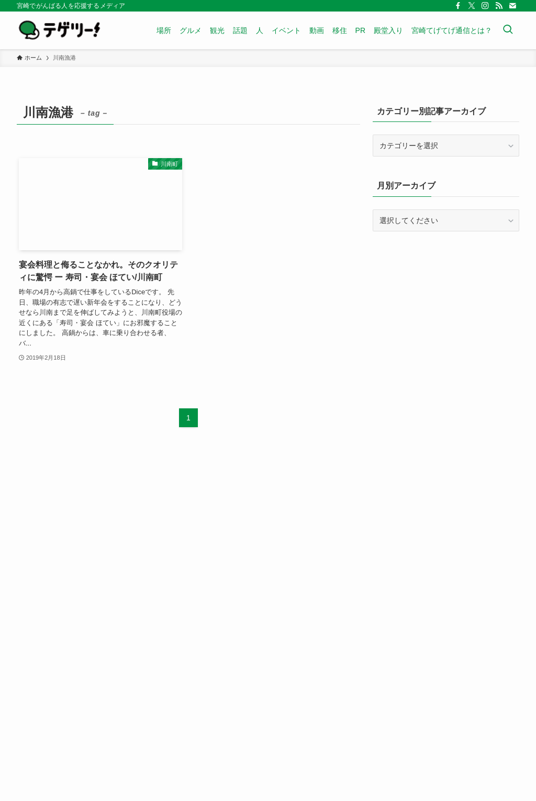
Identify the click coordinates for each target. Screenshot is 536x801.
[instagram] (485, 6)
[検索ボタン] (507, 30)
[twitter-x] (471, 6)
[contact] (512, 6)
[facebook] (458, 6)
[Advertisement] (446, 315)
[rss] (499, 6)
